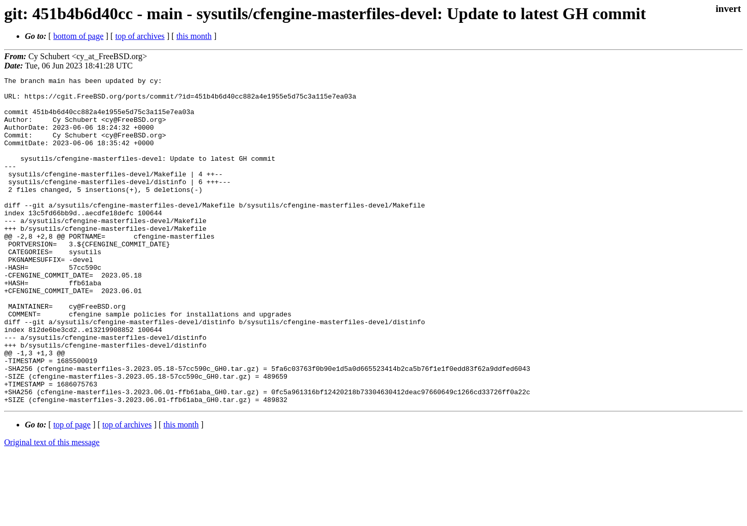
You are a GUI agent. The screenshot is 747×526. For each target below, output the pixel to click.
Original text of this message (52, 507)
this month (194, 36)
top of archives (139, 36)
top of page (72, 490)
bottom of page (78, 36)
